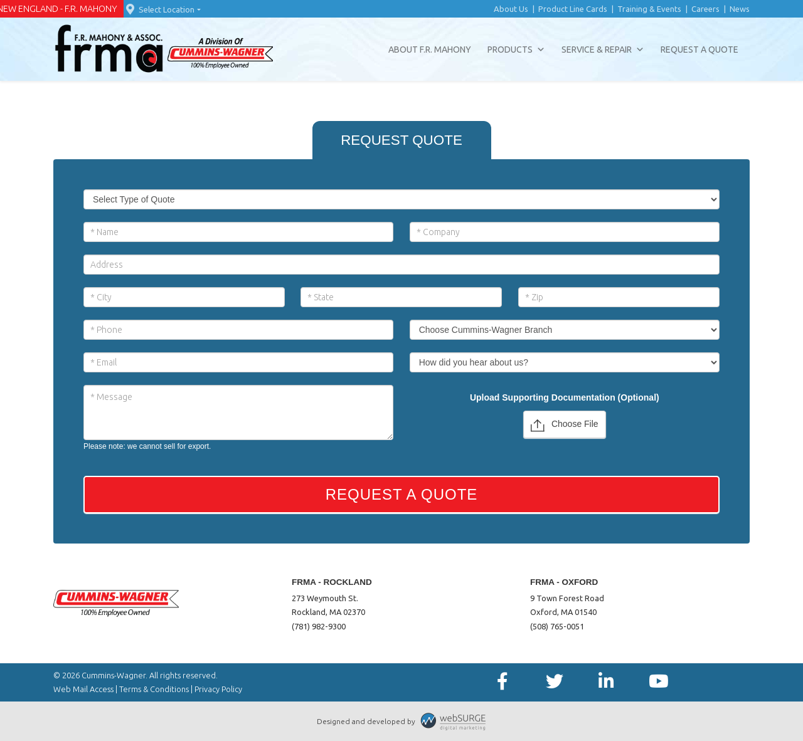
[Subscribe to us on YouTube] (658, 682)
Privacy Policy (218, 689)
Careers (705, 8)
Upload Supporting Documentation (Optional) (564, 397)
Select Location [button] (159, 9)
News (740, 8)
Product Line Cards (572, 8)
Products (516, 49)
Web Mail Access (83, 689)
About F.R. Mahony (429, 50)
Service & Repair (602, 49)
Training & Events (649, 8)
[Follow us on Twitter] (554, 682)
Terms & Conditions (154, 689)
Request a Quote (699, 50)
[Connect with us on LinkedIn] (606, 682)
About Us (511, 8)
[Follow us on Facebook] (502, 682)
